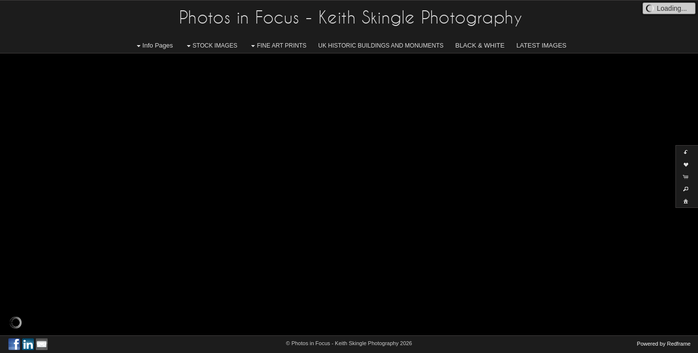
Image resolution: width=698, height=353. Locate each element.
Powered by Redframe (664, 344)
